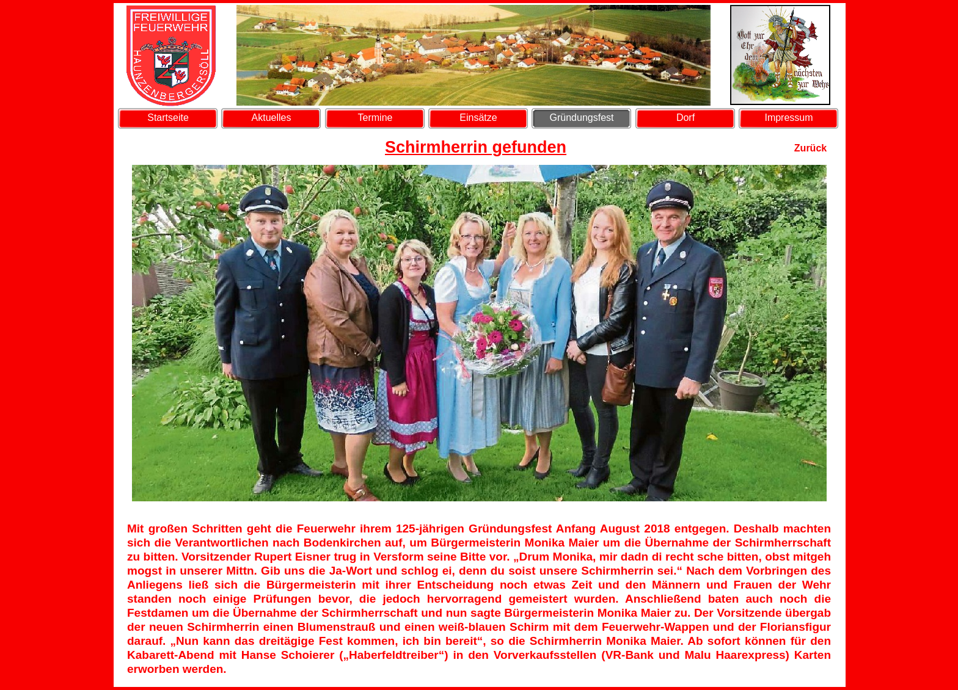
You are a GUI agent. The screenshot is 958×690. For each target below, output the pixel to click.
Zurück (810, 148)
